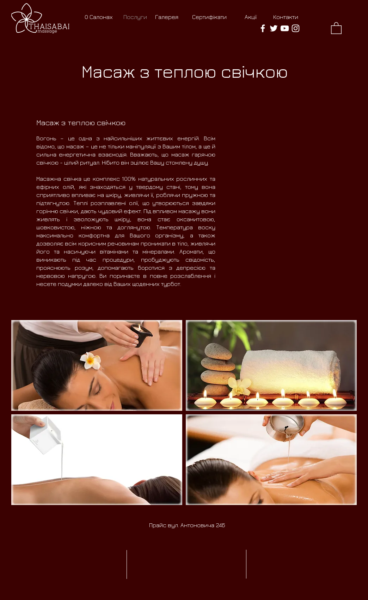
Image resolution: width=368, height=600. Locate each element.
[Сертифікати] (209, 17)
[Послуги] (135, 17)
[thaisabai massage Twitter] (274, 28)
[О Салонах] (98, 17)
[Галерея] (166, 17)
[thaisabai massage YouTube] (285, 28)
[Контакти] (285, 17)
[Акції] (250, 17)
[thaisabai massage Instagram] (295, 28)
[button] (336, 27)
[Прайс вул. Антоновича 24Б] (187, 525)
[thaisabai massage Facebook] (263, 28)
